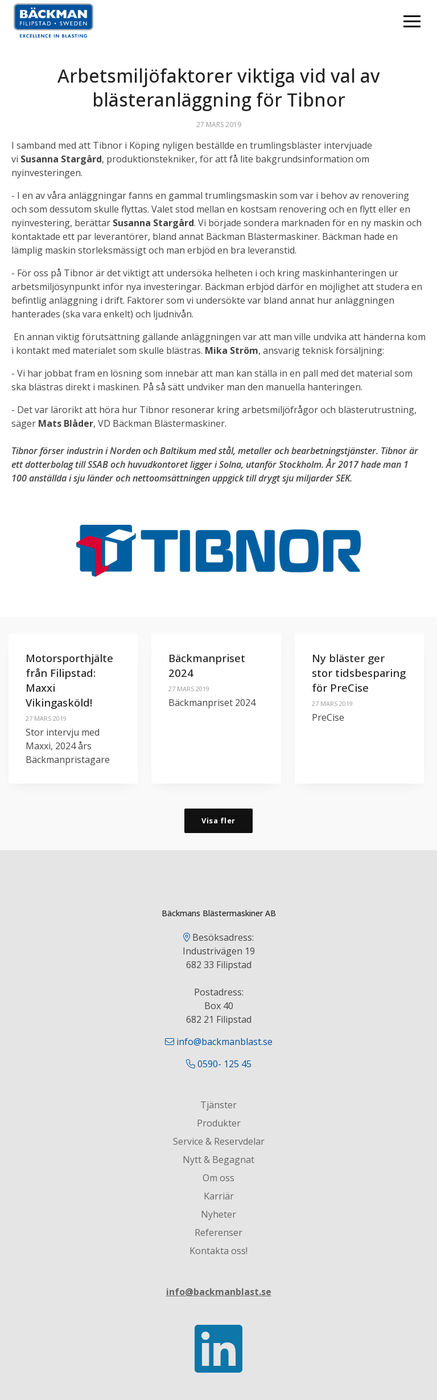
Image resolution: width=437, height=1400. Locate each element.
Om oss (218, 1178)
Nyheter (218, 1215)
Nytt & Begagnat (218, 1160)
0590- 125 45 (224, 1064)
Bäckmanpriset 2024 (212, 665)
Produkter (219, 1123)
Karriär (219, 1196)
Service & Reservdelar (219, 1142)
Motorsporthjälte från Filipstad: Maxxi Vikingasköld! (74, 680)
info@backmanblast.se (224, 1042)
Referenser (218, 1233)
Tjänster (218, 1105)
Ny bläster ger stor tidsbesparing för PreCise (352, 680)
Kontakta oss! (218, 1251)
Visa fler (218, 820)
